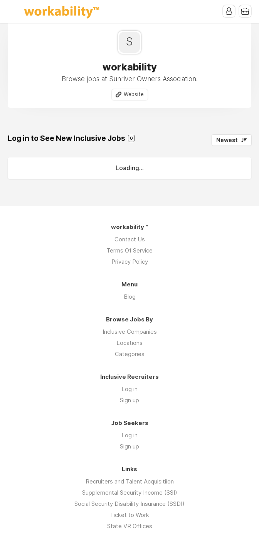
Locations (129, 342)
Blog (130, 296)
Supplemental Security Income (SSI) (129, 492)
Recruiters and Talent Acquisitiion (130, 481)
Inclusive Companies (130, 331)
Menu (13, 11)
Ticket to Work (129, 515)
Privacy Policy (129, 261)
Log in (129, 389)
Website (134, 94)
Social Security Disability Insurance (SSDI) (129, 503)
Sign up (129, 400)
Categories (130, 354)
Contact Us (129, 239)
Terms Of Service (129, 250)
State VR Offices (129, 526)
